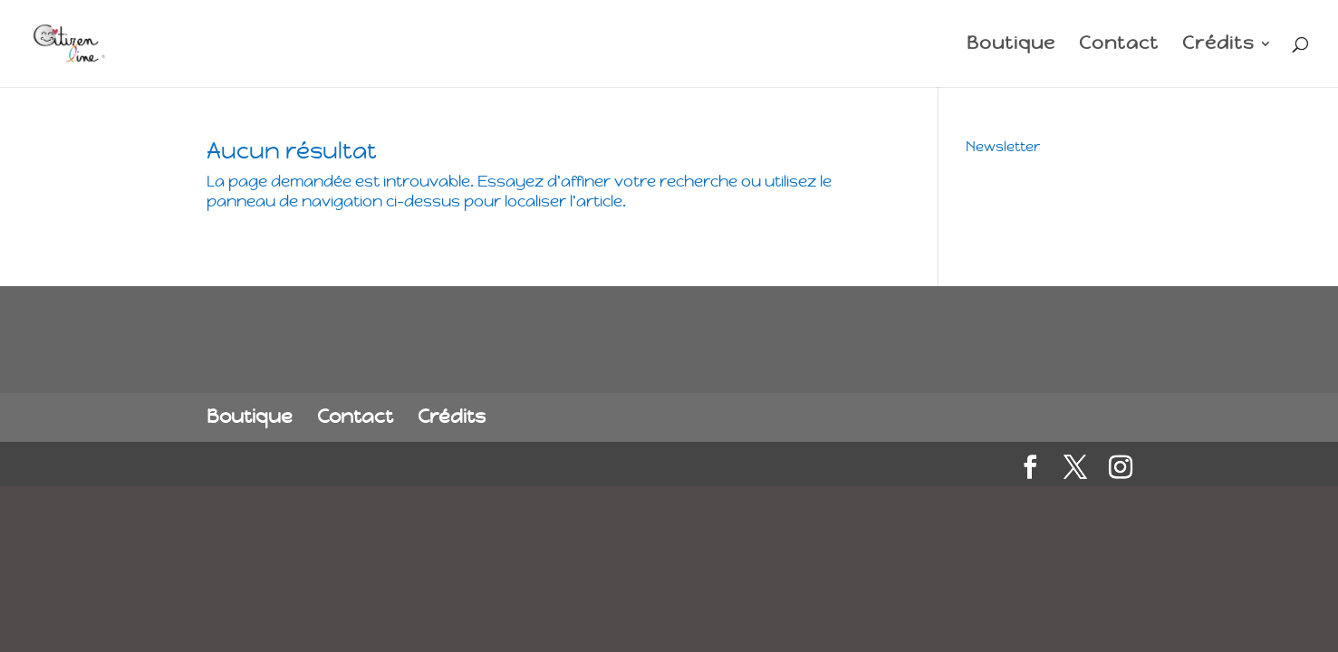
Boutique (1011, 45)
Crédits (1218, 45)
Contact (1119, 45)
